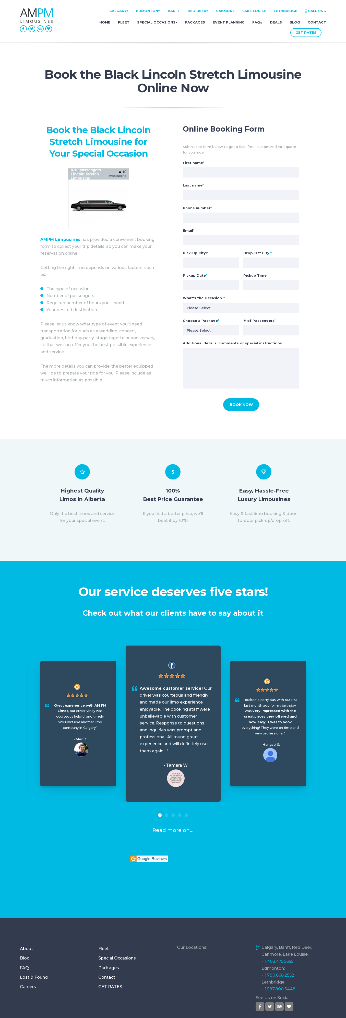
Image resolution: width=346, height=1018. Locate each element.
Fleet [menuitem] (103, 915)
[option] (173, 724)
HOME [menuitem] (104, 22)
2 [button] (166, 815)
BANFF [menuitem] (174, 11)
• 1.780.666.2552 (277, 941)
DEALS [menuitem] (276, 22)
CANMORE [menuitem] (225, 11)
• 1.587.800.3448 (278, 955)
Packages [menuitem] (108, 934)
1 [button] (160, 815)
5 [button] (186, 815)
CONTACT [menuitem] (317, 22)
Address (141, 1008)
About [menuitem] (26, 915)
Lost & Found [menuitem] (34, 943)
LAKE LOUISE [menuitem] (254, 11)
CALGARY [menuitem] (118, 11)
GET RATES (305, 32)
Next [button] (334, 727)
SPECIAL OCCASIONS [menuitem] (157, 22)
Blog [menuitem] (25, 924)
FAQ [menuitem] (24, 934)
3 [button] (173, 815)
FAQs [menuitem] (257, 22)
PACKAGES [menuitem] (195, 22)
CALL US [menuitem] (315, 11)
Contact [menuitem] (106, 943)
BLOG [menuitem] (295, 22)
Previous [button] (11, 727)
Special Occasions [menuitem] (117, 924)
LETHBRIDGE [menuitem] (285, 11)
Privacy (276, 1008)
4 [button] (180, 815)
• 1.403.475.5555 (277, 928)
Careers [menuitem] (28, 953)
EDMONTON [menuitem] (148, 11)
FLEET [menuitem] (123, 22)
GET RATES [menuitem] (110, 953)
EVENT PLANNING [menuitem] (229, 22)
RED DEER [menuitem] (198, 11)
